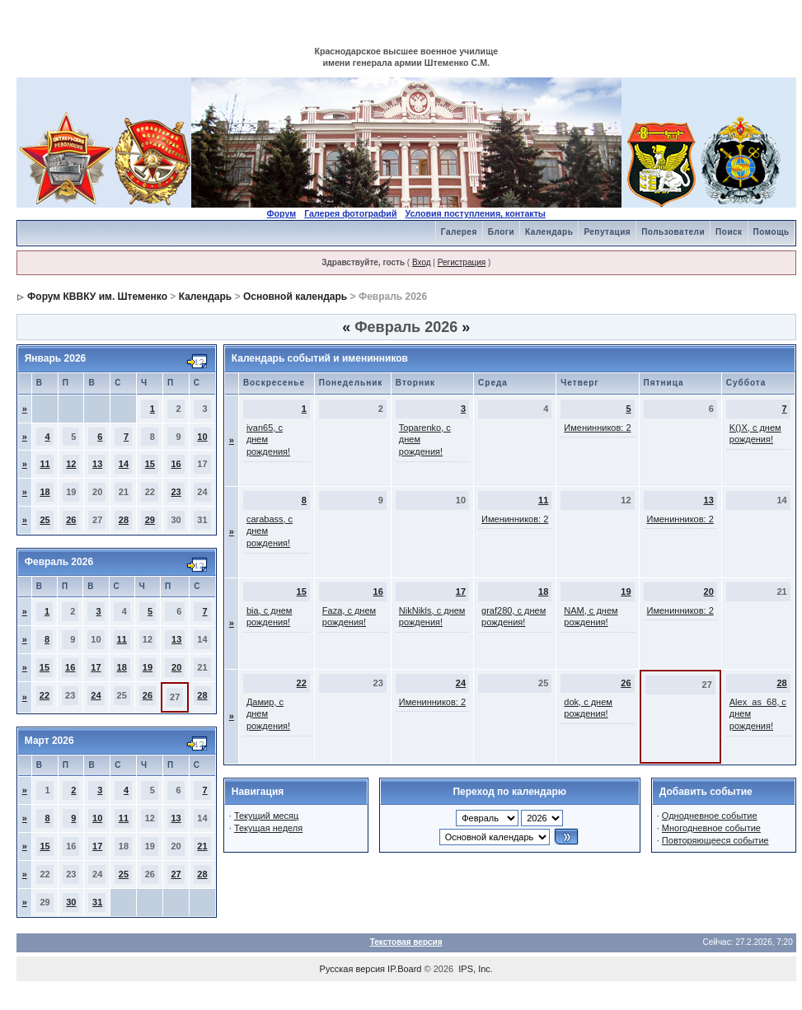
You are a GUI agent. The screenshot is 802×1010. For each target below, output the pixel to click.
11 (44, 464)
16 (176, 464)
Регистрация (461, 262)
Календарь (549, 231)
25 (44, 520)
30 (71, 902)
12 (71, 464)
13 (97, 464)
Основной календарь (295, 296)
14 (124, 464)
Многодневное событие (711, 828)
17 (96, 667)
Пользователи (673, 231)
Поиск (729, 231)
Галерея (459, 231)
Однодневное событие (709, 816)
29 (150, 520)
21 (202, 846)
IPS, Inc (474, 969)
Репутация (607, 231)
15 (150, 464)
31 (97, 902)
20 (176, 667)
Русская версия (352, 969)
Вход (421, 262)
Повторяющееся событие (715, 840)
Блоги (501, 231)
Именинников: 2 (597, 428)
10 (202, 437)
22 (44, 695)
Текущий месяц (266, 816)
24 (96, 695)
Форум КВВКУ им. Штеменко (97, 296)
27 (176, 874)
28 (124, 520)
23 (176, 492)
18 (44, 492)
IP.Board (404, 969)
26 (71, 520)
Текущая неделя (268, 828)
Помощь (771, 231)
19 (147, 667)
